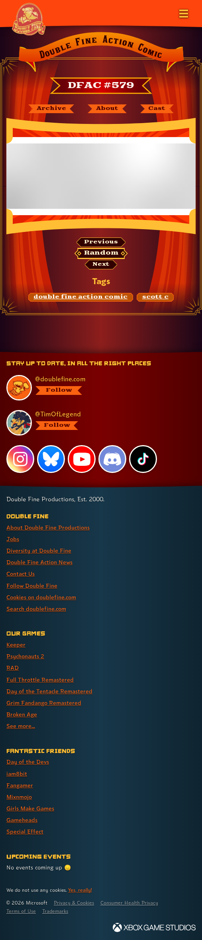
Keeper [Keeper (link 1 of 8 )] (15, 644)
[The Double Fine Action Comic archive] (51, 108)
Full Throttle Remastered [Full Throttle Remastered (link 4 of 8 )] (40, 679)
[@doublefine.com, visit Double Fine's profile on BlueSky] (97, 387)
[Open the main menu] (183, 13)
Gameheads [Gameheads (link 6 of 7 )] (21, 819)
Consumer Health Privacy (129, 903)
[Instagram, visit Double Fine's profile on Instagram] (20, 459)
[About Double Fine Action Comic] (107, 108)
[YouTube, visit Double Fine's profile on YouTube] (82, 459)
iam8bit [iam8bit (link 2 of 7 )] (16, 773)
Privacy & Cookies (74, 903)
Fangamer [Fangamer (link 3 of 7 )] (19, 785)
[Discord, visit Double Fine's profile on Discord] (112, 459)
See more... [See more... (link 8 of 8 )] (20, 725)
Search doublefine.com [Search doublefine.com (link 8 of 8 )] (36, 608)
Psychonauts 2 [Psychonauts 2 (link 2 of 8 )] (25, 656)
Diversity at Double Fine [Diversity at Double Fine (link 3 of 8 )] (38, 550)
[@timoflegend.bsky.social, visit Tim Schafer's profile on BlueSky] (97, 423)
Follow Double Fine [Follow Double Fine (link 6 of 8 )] (31, 585)
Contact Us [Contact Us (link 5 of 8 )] (20, 573)
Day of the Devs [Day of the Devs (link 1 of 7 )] (27, 761)
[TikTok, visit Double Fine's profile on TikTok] (143, 459)
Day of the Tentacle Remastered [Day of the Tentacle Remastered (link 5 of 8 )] (49, 691)
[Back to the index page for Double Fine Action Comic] (101, 53)
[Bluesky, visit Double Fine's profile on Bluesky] (51, 459)
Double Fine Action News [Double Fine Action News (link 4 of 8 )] (39, 562)
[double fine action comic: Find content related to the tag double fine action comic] (80, 297)
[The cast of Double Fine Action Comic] (157, 108)
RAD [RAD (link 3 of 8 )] (12, 667)
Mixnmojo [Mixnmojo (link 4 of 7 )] (19, 796)
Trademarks (55, 911)
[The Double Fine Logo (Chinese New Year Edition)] (29, 18)
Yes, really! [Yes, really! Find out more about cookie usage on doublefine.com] (80, 890)
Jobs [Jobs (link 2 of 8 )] (12, 539)
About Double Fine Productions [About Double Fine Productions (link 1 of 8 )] (48, 527)
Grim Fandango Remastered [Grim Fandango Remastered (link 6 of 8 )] (43, 702)
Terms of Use (21, 911)
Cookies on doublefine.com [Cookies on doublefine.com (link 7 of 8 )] (41, 597)
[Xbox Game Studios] (154, 927)
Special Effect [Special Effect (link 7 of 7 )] (24, 831)
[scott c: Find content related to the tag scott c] (155, 297)
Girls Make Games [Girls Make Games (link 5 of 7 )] (30, 808)
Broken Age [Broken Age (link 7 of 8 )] (21, 714)
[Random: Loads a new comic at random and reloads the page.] (101, 253)
